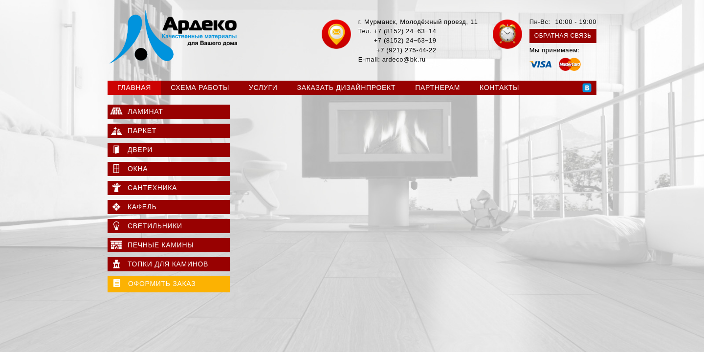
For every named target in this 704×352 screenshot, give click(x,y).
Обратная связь (563, 35)
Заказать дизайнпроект (346, 87)
